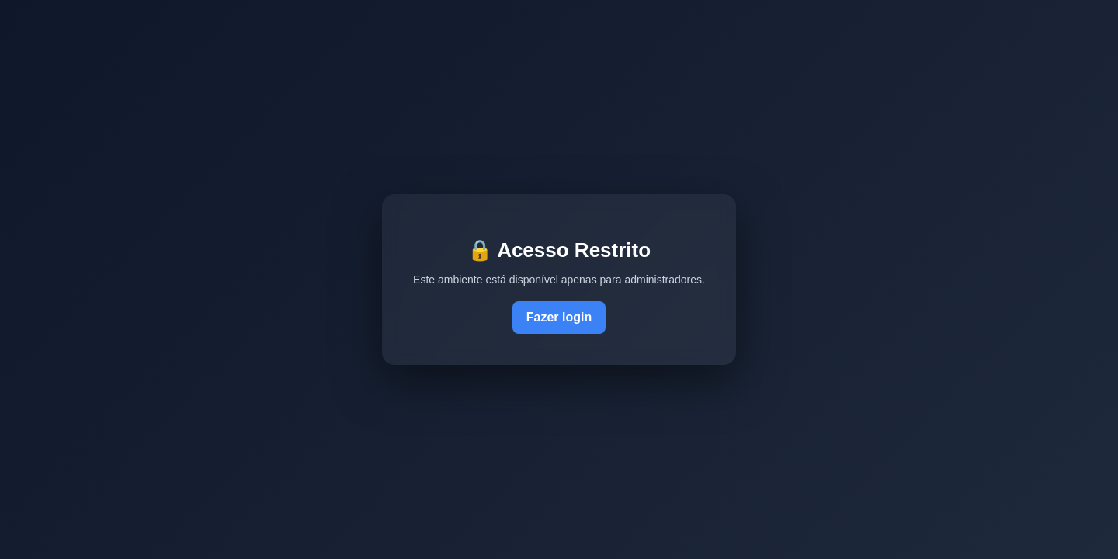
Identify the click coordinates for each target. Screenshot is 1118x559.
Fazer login (559, 317)
